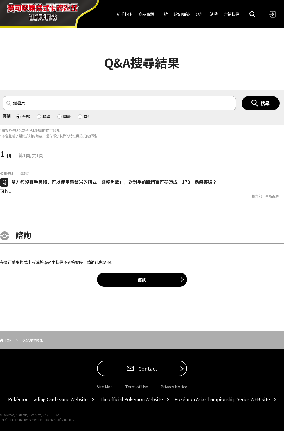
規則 (200, 14)
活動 (214, 14)
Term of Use (136, 387)
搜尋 (265, 103)
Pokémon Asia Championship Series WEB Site (222, 399)
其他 (87, 116)
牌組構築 (182, 14)
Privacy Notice (174, 387)
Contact (147, 368)
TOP (8, 340)
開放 (67, 116)
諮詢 (142, 279)
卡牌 (164, 14)
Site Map (105, 387)
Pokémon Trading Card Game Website (48, 399)
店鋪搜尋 (231, 14)
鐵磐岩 (25, 173)
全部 (26, 116)
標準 (46, 116)
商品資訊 (146, 14)
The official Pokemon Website (131, 399)
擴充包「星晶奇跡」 (267, 196)
